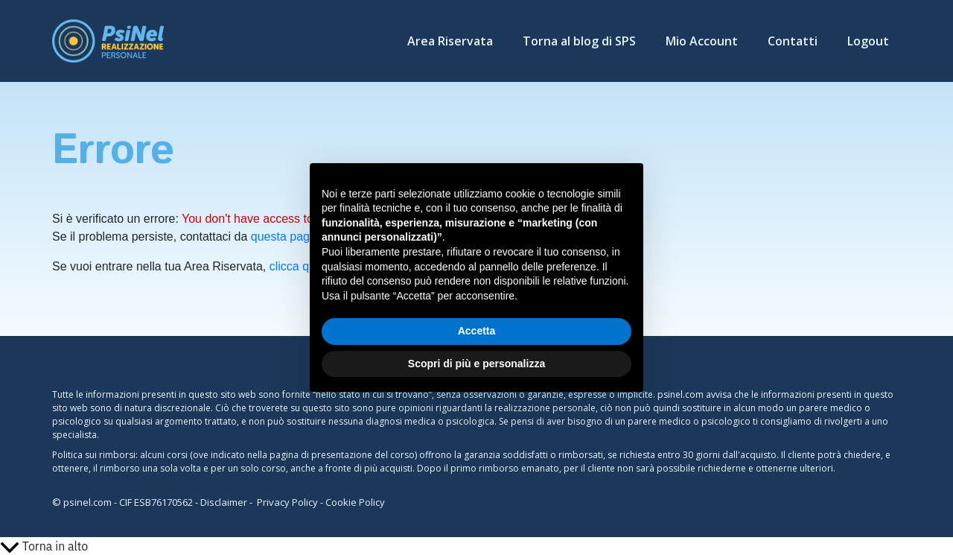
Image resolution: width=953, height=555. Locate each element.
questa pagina (288, 236)
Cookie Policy (355, 502)
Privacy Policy (287, 502)
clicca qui (294, 266)
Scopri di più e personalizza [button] (476, 364)
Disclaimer (223, 502)
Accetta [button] (477, 331)
